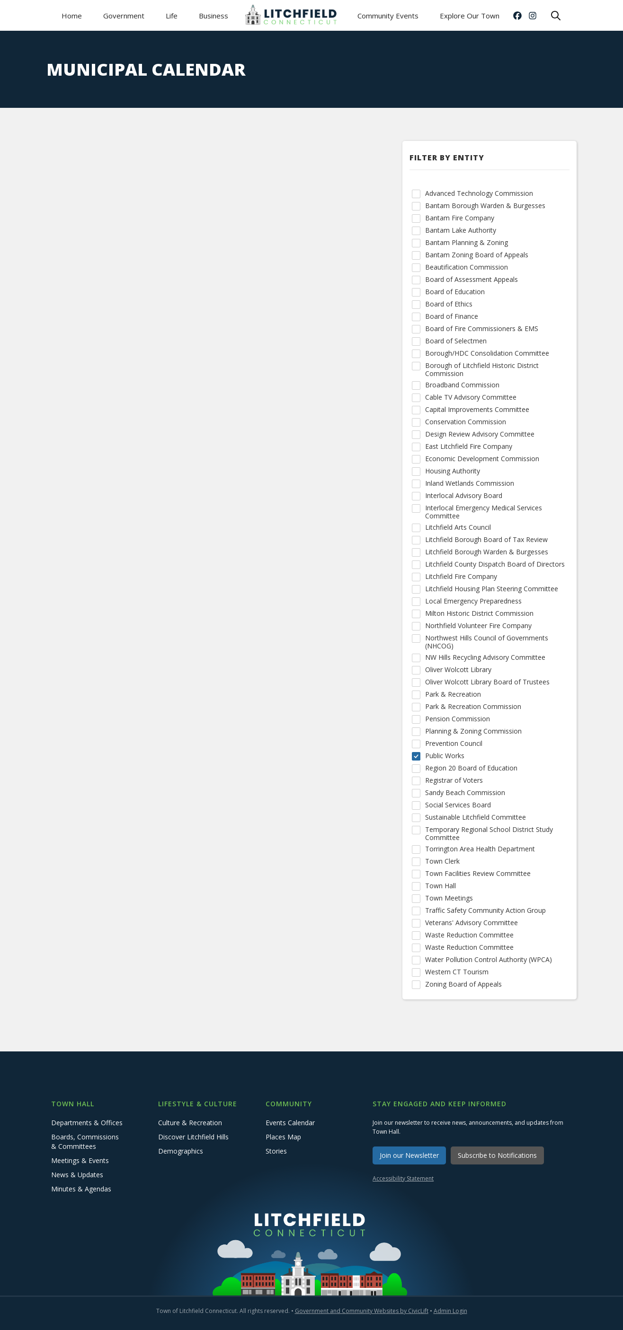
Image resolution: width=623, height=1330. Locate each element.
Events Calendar (290, 1122)
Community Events (387, 15)
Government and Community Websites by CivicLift (361, 1311)
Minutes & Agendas (81, 1188)
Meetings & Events (80, 1160)
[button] (123, 15)
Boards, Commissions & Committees (85, 1141)
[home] (293, 15)
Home (72, 15)
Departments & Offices (87, 1122)
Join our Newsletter (409, 1155)
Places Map (283, 1136)
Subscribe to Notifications (497, 1155)
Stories (276, 1150)
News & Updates (77, 1174)
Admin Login (450, 1311)
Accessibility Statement (403, 1178)
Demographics (180, 1150)
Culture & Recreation (190, 1122)
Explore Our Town (469, 15)
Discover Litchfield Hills (193, 1136)
